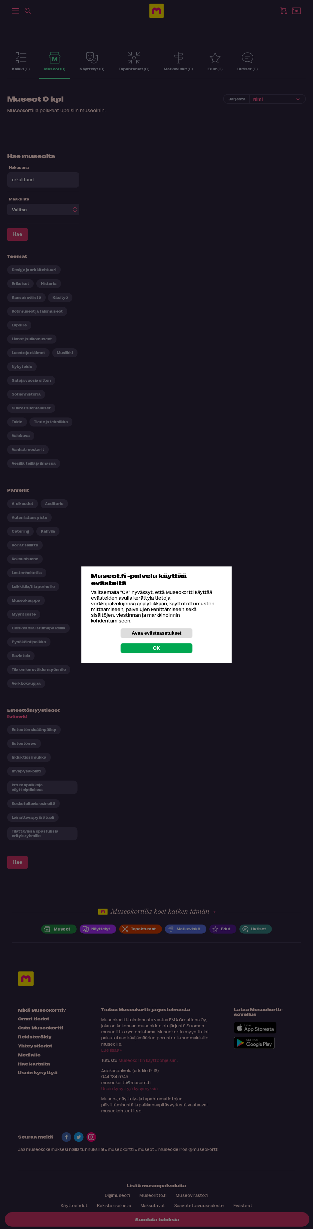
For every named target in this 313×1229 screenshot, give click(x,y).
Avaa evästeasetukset (156, 632)
